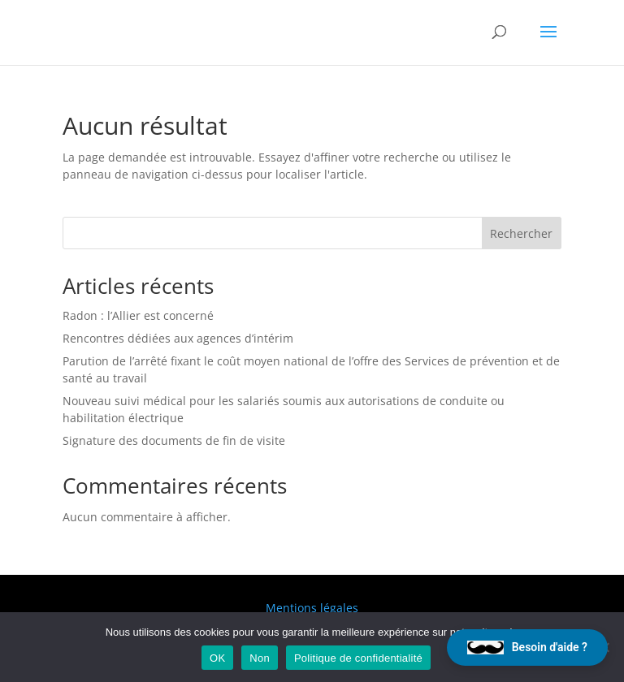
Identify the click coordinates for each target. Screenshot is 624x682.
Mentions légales (312, 607)
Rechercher (521, 233)
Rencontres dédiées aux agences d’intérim (178, 338)
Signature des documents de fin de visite (174, 440)
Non (259, 658)
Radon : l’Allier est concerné (138, 315)
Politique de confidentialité (358, 658)
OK (217, 658)
